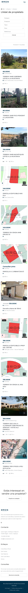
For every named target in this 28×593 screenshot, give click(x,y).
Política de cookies (14, 590)
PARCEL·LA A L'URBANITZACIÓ (13, 271)
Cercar (14, 35)
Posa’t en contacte (14, 498)
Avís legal (7, 588)
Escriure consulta (14, 575)
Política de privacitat (17, 588)
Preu (13, 28)
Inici (3, 9)
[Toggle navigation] (24, 2)
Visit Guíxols (4, 551)
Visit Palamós (4, 554)
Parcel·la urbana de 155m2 (12, 308)
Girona (2, 559)
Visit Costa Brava (5, 556)
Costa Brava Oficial (6, 549)
